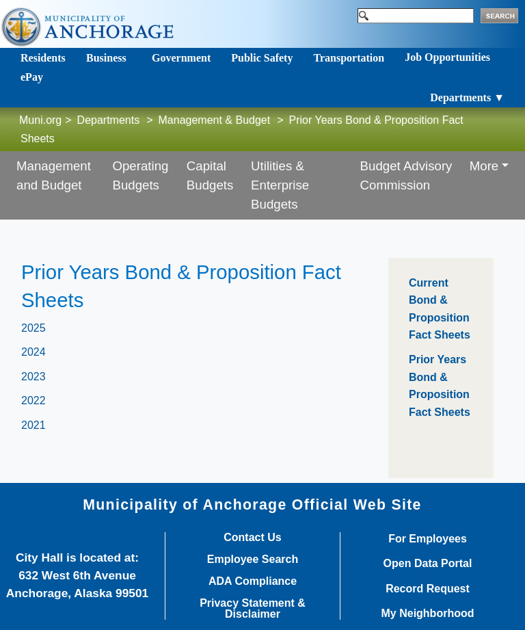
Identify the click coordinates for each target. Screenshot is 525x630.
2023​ (33, 376)
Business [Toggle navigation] (106, 58)
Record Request (428, 588)
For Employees (427, 539)
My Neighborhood (427, 613)
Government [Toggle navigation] (181, 58)
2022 (33, 400)
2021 (33, 425)
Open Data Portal (427, 563)
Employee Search (252, 559)
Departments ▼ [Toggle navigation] (467, 97)
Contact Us (252, 537)
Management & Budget (215, 120)
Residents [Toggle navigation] (43, 58)
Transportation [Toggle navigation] (348, 58)
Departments (108, 120)
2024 (33, 352)
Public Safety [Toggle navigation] (262, 58)
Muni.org (40, 120)
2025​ (33, 328)
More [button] (484, 166)
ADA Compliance (252, 581)
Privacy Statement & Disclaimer (253, 609)
